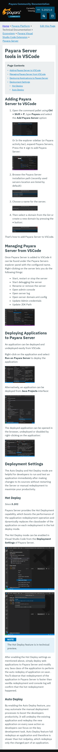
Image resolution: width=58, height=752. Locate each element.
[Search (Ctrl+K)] (44, 16)
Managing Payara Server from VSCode (28, 74)
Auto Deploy (18, 89)
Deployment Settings (20, 82)
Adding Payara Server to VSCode (25, 70)
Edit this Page (47, 25)
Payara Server (10, 40)
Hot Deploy (17, 85)
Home (5, 25)
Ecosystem (9, 33)
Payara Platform (21, 25)
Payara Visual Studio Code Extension (17, 35)
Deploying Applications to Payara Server (29, 78)
